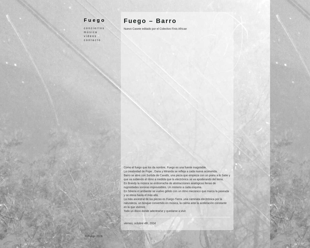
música (91, 32)
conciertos (94, 28)
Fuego (95, 20)
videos (90, 36)
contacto (92, 40)
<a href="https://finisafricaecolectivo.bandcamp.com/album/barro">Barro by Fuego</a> (158, 97)
